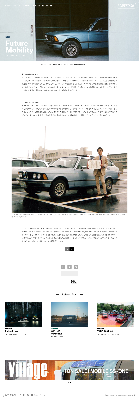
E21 (8, 37)
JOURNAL (17, 5)
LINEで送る (76, 267)
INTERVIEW (26, 5)
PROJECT (8, 5)
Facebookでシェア (63, 267)
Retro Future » (74, 281)
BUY (34, 5)
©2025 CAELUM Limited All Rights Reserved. (119, 395)
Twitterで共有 (69, 267)
